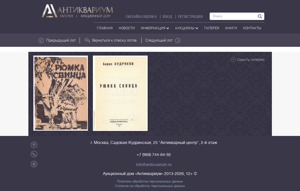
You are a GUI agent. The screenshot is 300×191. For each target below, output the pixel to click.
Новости (127, 28)
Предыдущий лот (57, 40)
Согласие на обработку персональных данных (150, 186)
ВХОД (167, 17)
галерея (211, 28)
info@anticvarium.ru (154, 164)
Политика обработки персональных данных (150, 181)
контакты (252, 28)
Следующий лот (162, 40)
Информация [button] (155, 28)
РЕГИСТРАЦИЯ (190, 17)
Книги (231, 28)
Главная (105, 28)
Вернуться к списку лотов (111, 40)
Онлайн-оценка (141, 17)
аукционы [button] (186, 28)
